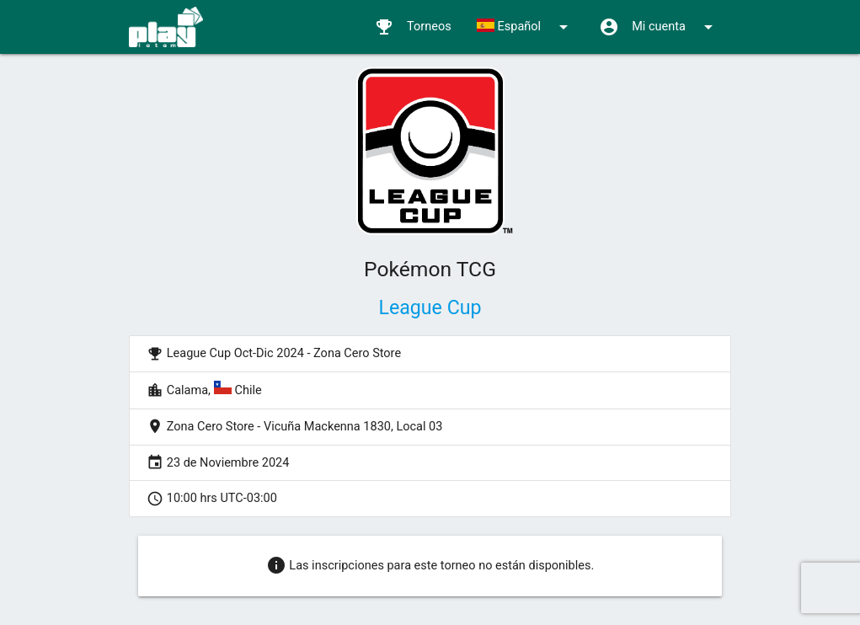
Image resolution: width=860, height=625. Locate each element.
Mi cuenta (658, 27)
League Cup (429, 307)
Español (525, 27)
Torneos (412, 27)
